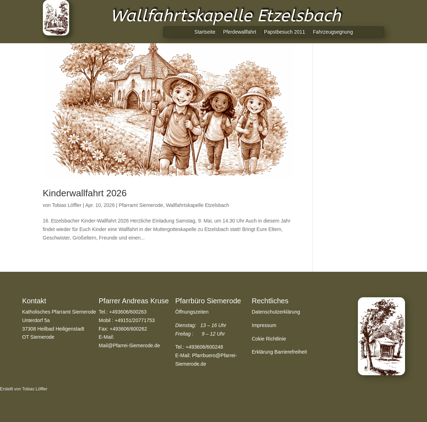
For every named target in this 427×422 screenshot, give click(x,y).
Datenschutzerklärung (276, 312)
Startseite (204, 32)
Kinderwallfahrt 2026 (85, 193)
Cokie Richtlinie (269, 339)
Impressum (264, 325)
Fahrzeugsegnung (333, 32)
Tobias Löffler (67, 205)
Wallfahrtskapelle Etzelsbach (197, 205)
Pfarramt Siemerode (141, 205)
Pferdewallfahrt (239, 32)
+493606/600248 (204, 347)
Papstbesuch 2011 (284, 32)
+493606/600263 (128, 312)
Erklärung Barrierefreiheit (279, 352)
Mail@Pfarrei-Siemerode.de (129, 345)
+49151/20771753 (135, 320)
